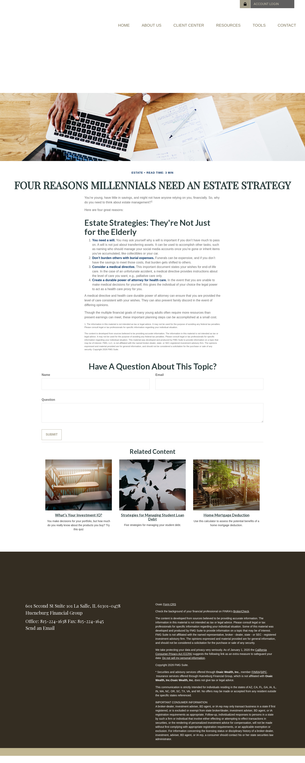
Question (48, 406)
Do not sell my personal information (183, 665)
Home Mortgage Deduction (226, 522)
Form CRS (169, 611)
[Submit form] (52, 441)
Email (159, 381)
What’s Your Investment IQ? (78, 522)
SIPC (263, 679)
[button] (145, 24)
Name (46, 381)
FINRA (256, 679)
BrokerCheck (241, 618)
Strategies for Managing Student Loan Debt (152, 524)
